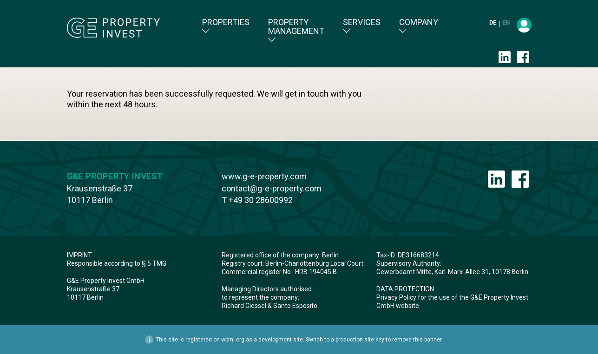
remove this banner (416, 339)
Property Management (296, 31)
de (493, 22)
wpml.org (232, 339)
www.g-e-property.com (264, 176)
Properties (226, 26)
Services (362, 26)
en (506, 22)
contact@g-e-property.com (272, 188)
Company (418, 26)
